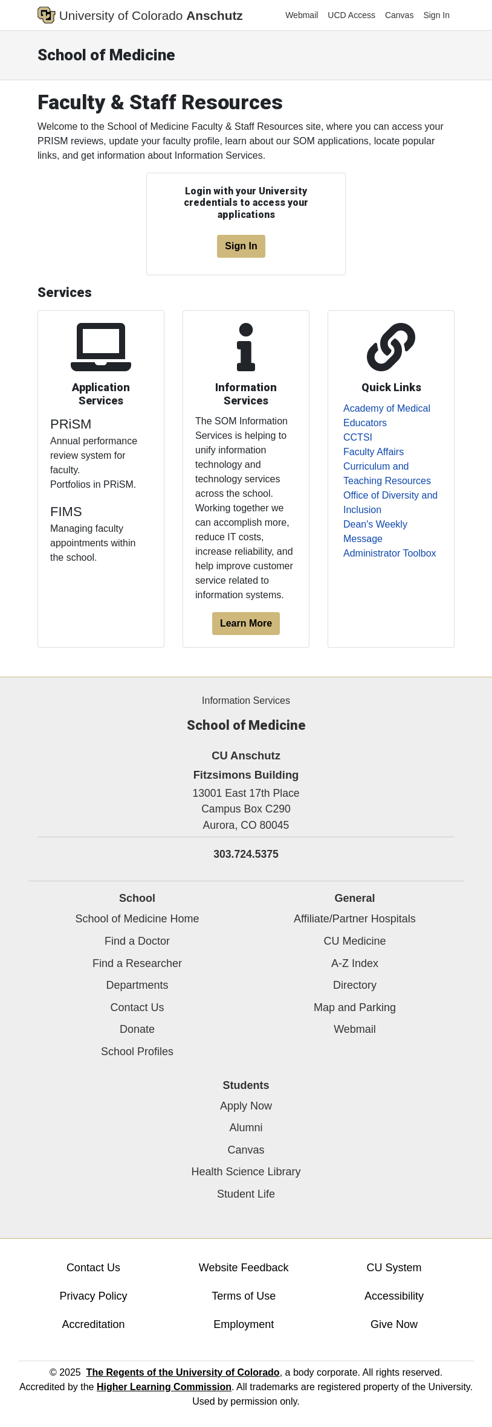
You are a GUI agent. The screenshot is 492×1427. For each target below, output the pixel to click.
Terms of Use (244, 1296)
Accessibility (394, 1296)
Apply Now (246, 1106)
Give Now (394, 1324)
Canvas (399, 15)
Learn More (246, 623)
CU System (394, 1268)
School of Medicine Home (137, 919)
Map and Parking (355, 1007)
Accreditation (93, 1324)
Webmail (301, 15)
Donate (137, 1029)
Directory (355, 985)
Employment (243, 1324)
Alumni (245, 1128)
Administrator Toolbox (389, 553)
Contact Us (137, 1007)
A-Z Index (354, 963)
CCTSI (357, 437)
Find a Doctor (137, 941)
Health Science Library (245, 1172)
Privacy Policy (93, 1296)
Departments (137, 985)
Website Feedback (244, 1268)
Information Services (246, 700)
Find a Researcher (137, 963)
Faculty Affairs (373, 452)
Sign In (436, 15)
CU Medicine (354, 941)
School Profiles (137, 1052)
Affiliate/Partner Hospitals (355, 919)
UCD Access (351, 15)
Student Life (246, 1194)
